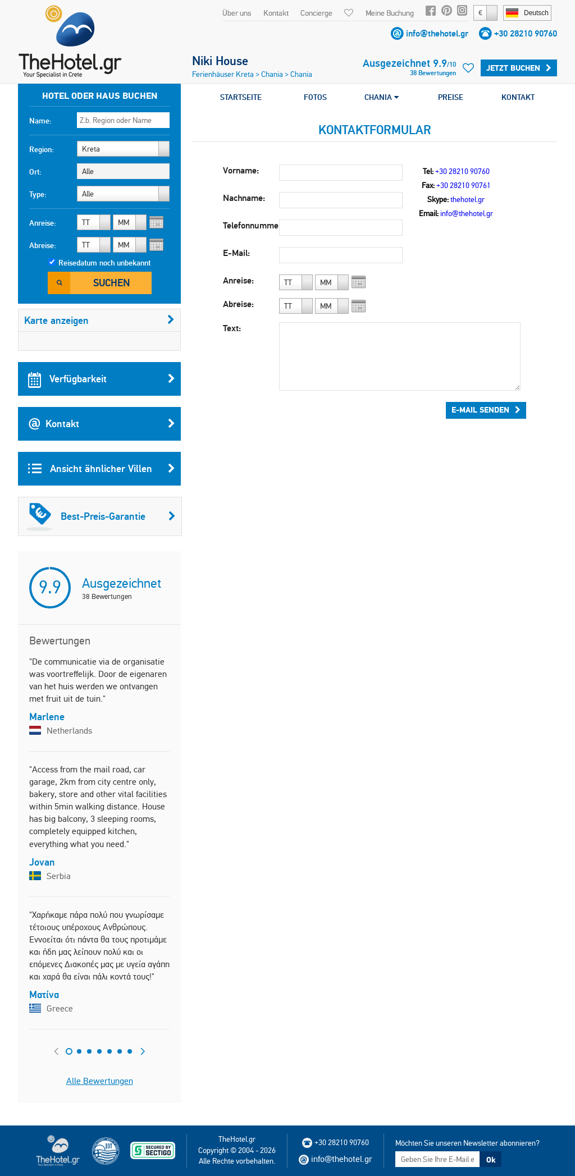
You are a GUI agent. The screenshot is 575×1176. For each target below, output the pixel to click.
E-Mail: (236, 253)
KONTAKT (518, 97)
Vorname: (241, 170)
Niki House (220, 60)
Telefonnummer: (251, 225)
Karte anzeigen (99, 320)
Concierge (316, 13)
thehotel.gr (467, 199)
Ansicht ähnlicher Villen (101, 469)
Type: (38, 194)
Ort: (35, 172)
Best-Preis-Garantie (101, 516)
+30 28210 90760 (525, 33)
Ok (490, 1160)
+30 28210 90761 (463, 185)
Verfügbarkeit (101, 379)
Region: (41, 149)
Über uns (236, 13)
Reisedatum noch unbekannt (104, 263)
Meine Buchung (390, 13)
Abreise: (42, 245)
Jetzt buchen (518, 68)
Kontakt (276, 13)
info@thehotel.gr (437, 33)
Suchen (111, 282)
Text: (232, 328)
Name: (40, 121)
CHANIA (381, 97)
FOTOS (315, 97)
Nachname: (244, 198)
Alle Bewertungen (99, 1081)
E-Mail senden (486, 410)
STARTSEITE (241, 97)
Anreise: (42, 223)
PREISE (450, 97)
